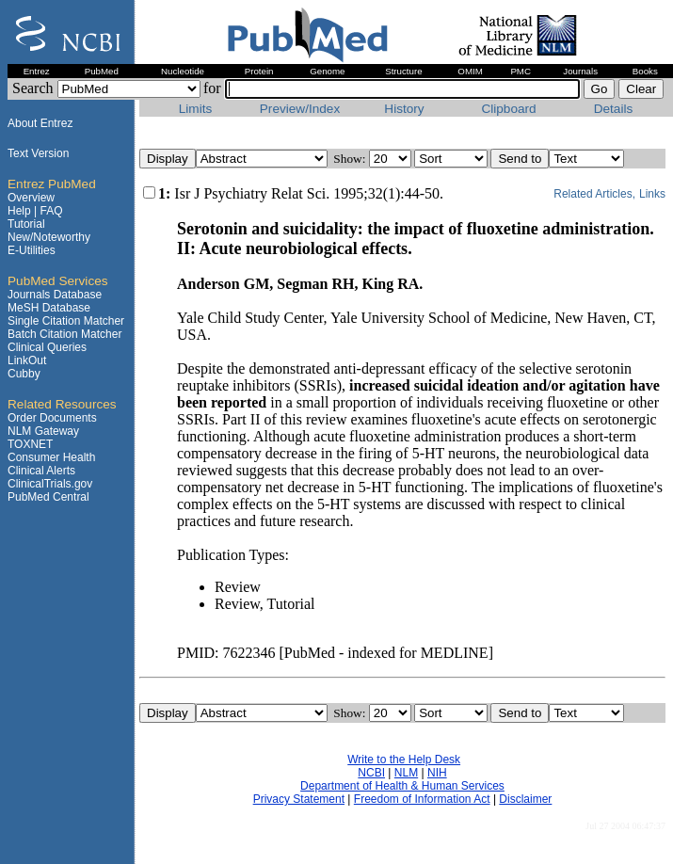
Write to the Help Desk (403, 759)
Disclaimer (525, 799)
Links (652, 193)
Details (613, 109)
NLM (406, 772)
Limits (196, 109)
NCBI (371, 772)
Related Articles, (594, 193)
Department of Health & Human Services (402, 785)
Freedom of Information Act (422, 799)
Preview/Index (300, 109)
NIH (437, 772)
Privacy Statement (299, 799)
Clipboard (508, 109)
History (404, 109)
